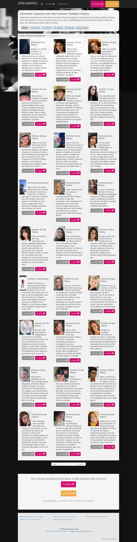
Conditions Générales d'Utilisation (80, 531)
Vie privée (49, 531)
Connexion (68, 493)
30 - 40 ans (47, 28)
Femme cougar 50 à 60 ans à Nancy (30, 519)
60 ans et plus (82, 28)
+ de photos (28, 75)
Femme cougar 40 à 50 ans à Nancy (97, 516)
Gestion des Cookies (61, 531)
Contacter (40, 75)
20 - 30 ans (35, 28)
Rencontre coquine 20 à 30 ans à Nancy (31, 516)
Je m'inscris (97, 4)
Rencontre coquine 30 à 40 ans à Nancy (64, 516)
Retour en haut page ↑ (109, 539)
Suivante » (80, 464)
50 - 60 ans (69, 28)
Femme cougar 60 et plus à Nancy (63, 519)
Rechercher (63, 4)
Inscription (68, 484)
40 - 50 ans (58, 28)
